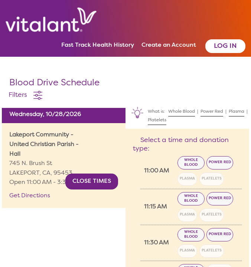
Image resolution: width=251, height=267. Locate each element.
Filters (18, 95)
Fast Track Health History (97, 45)
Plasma (187, 179)
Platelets (212, 179)
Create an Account (168, 45)
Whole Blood (191, 162)
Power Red (220, 162)
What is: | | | (188, 114)
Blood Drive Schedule (54, 83)
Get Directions (29, 196)
